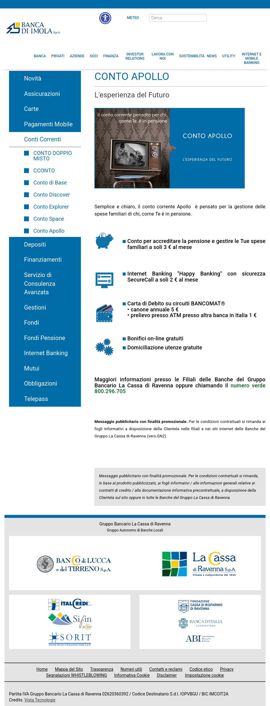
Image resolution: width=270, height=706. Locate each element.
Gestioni (35, 307)
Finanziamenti (43, 259)
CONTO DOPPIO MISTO (52, 156)
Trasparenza (101, 669)
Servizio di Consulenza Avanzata (39, 283)
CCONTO (44, 170)
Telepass (36, 398)
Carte (31, 108)
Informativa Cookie (132, 675)
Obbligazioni (40, 383)
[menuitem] (40, 56)
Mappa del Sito (69, 669)
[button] (105, 18)
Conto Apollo (49, 231)
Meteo (133, 18)
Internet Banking (46, 353)
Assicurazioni (42, 93)
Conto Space (48, 219)
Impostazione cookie (204, 675)
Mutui (31, 368)
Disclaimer (167, 675)
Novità (32, 78)
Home (42, 669)
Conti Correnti (42, 139)
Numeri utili (131, 669)
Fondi (31, 322)
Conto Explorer (51, 206)
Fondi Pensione (44, 338)
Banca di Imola (33, 28)
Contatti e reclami (165, 669)
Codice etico (201, 669)
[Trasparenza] (244, 17)
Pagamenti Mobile (48, 124)
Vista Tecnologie (39, 700)
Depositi (35, 244)
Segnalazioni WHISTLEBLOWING (76, 675)
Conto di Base (50, 182)
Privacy (227, 669)
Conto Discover (51, 194)
